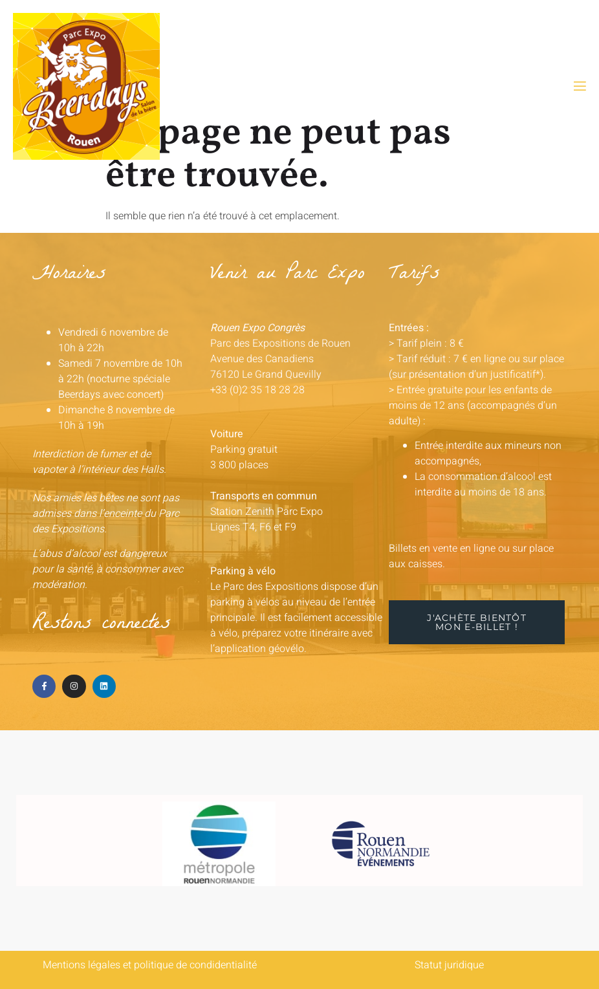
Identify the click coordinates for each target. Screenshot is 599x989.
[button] (477, 622)
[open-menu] (579, 86)
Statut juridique (449, 965)
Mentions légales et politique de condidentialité (150, 965)
